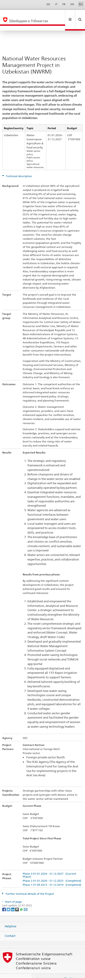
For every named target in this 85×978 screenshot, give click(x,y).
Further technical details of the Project (29, 884)
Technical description (18, 166)
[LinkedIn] (13, 899)
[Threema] (17, 899)
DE (48, 4)
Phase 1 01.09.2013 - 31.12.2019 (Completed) (52, 875)
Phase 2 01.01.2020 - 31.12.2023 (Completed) (52, 870)
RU (81, 4)
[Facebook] (4, 899)
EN (72, 4)
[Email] (25, 899)
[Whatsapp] (21, 899)
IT (56, 4)
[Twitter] (9, 899)
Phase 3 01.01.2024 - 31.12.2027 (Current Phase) (49, 865)
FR (64, 4)
